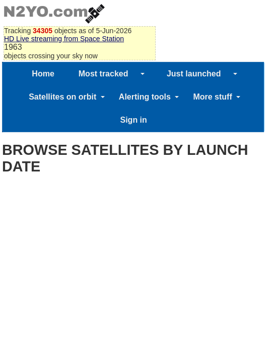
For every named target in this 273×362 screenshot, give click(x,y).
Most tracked (103, 73)
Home (43, 73)
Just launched (194, 73)
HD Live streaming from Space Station (64, 39)
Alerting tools (145, 97)
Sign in (133, 120)
